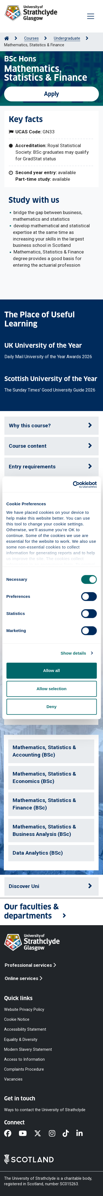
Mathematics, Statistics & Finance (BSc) (44, 804)
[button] (51, 912)
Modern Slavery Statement (28, 1049)
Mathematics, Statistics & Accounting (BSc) (44, 751)
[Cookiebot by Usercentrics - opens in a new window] (73, 484)
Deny (51, 706)
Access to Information (24, 1059)
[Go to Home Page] (6, 38)
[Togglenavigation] (90, 16)
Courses (31, 38)
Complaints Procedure (24, 1069)
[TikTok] (69, 1134)
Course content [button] (27, 446)
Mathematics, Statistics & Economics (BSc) (44, 777)
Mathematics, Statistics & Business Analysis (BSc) (44, 830)
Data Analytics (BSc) (38, 853)
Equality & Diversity (20, 1039)
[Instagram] (56, 1134)
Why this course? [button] (30, 425)
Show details (73, 653)
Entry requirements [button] (32, 466)
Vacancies (13, 1079)
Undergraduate (67, 38)
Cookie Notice (16, 1019)
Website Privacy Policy (24, 1009)
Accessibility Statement (25, 1029)
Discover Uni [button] (24, 886)
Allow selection (51, 688)
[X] (41, 1134)
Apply (51, 93)
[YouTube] (26, 1134)
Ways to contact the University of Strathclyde (44, 1110)
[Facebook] (11, 1134)
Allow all (51, 670)
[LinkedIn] (83, 1134)
